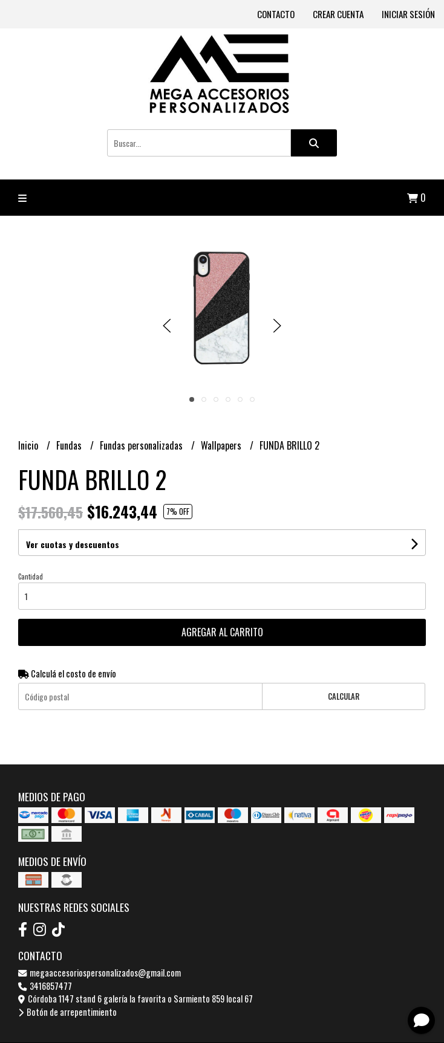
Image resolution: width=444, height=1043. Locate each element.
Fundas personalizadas (142, 445)
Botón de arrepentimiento (67, 1012)
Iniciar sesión (408, 14)
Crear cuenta (338, 14)
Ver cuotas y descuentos (72, 544)
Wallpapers (222, 445)
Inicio (29, 445)
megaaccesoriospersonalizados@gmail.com (99, 972)
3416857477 (45, 986)
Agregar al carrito (222, 632)
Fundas (70, 445)
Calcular (343, 696)
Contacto (276, 14)
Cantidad (30, 576)
